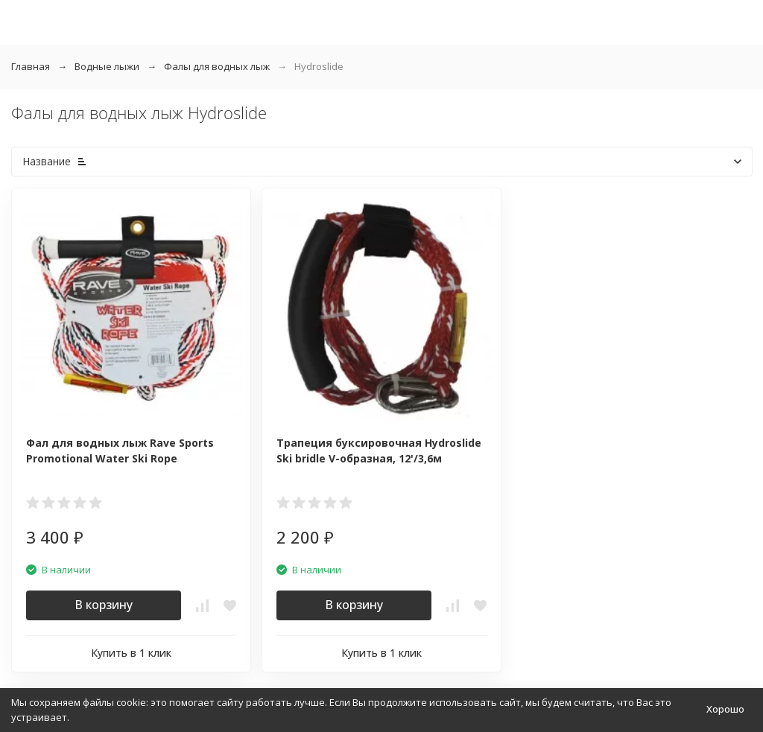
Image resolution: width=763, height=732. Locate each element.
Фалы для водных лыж (217, 66)
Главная (30, 66)
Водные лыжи (107, 66)
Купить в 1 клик (131, 653)
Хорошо (725, 709)
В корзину (104, 604)
